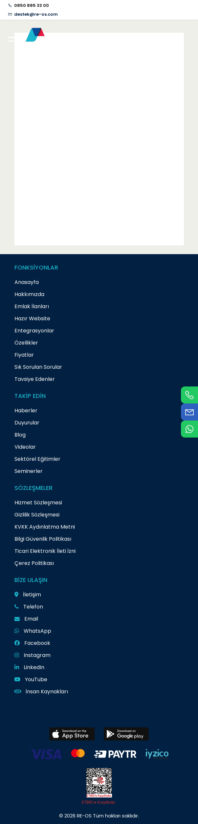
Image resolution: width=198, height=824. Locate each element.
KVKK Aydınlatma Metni (44, 527)
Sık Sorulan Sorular (38, 367)
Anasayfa (26, 282)
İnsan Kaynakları (41, 691)
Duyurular (26, 422)
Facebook (32, 643)
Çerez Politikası (34, 563)
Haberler (25, 410)
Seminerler (28, 471)
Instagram (32, 655)
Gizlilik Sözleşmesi (36, 514)
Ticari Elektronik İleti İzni (45, 551)
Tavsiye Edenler (34, 379)
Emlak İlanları (31, 306)
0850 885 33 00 (31, 5)
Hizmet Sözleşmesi (38, 502)
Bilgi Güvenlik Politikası (42, 539)
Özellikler (26, 342)
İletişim (27, 594)
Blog (20, 435)
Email (26, 619)
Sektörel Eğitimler (37, 459)
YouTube (30, 679)
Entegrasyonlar (34, 330)
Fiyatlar (24, 355)
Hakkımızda (29, 294)
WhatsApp (32, 631)
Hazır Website (32, 318)
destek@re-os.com (36, 14)
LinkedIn (29, 667)
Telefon (28, 606)
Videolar (25, 447)
